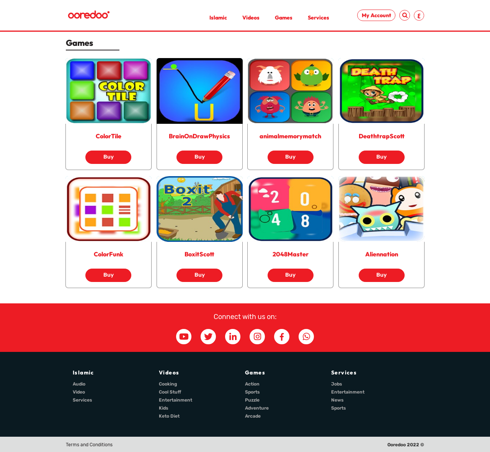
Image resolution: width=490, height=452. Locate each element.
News (337, 400)
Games (283, 17)
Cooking (168, 384)
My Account (376, 15)
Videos (251, 17)
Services (318, 17)
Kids (163, 408)
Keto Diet (169, 416)
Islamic (218, 17)
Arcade (253, 416)
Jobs (336, 384)
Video (79, 392)
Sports (252, 392)
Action (252, 384)
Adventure (257, 408)
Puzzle (252, 400)
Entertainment (175, 400)
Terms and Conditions (89, 444)
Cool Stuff (170, 392)
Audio (79, 384)
